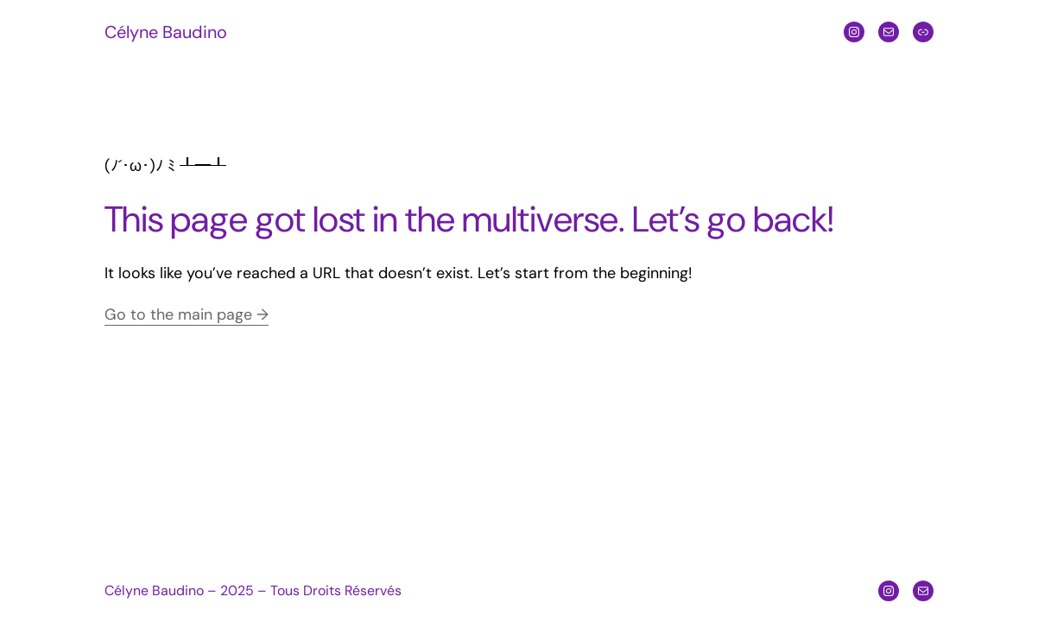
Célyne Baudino (165, 32)
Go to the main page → (186, 314)
